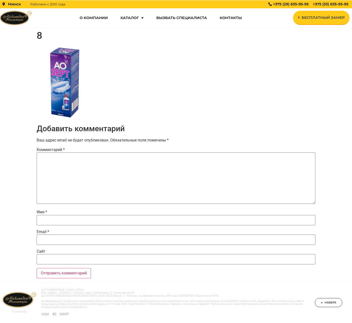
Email (43, 232)
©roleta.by (19, 311)
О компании (94, 17)
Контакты (231, 17)
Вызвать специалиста (181, 17)
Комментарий (51, 150)
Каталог (132, 18)
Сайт (41, 251)
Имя (42, 212)
